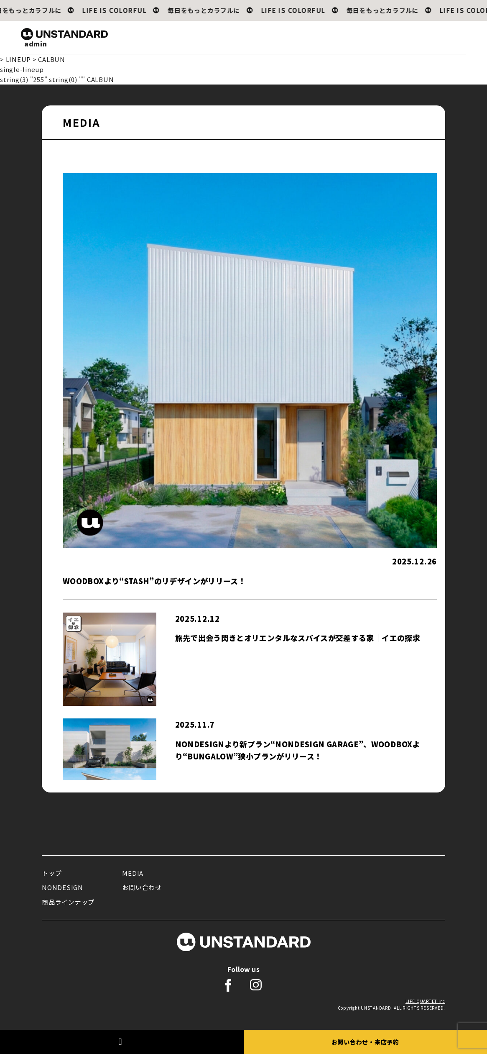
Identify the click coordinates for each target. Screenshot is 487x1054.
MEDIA (132, 873)
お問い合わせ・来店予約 (365, 1042)
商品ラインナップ (68, 902)
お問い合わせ (142, 887)
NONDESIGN (62, 887)
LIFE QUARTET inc (425, 1001)
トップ (51, 873)
